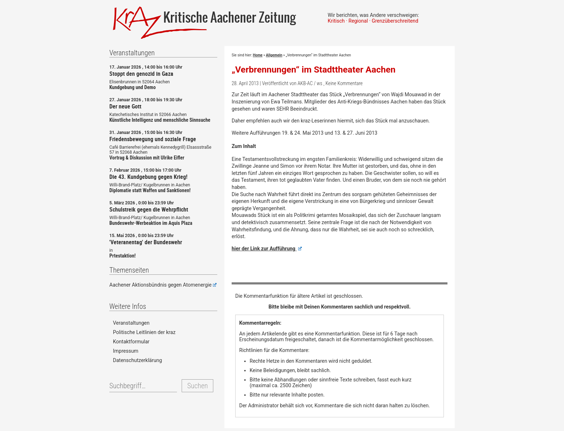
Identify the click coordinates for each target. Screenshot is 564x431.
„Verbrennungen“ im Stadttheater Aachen (314, 69)
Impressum (125, 351)
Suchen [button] (197, 385)
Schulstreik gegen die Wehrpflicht (148, 209)
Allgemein (274, 55)
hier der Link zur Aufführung (267, 248)
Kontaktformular (131, 341)
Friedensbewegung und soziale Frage (152, 139)
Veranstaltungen (131, 323)
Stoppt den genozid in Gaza (141, 74)
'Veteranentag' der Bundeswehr (145, 242)
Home (258, 55)
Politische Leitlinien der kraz (144, 332)
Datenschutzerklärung (137, 360)
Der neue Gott (125, 106)
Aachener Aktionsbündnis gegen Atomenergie (163, 285)
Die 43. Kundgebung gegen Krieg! (148, 177)
